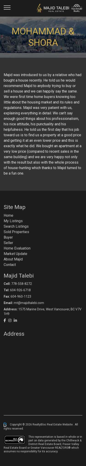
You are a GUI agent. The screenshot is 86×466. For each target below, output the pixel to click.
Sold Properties (16, 232)
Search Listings (16, 226)
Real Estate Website (60, 424)
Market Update (15, 254)
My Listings (13, 221)
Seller (8, 243)
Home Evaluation (17, 248)
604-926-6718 (20, 290)
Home (8, 215)
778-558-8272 (21, 284)
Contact (10, 265)
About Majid (13, 259)
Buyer (8, 237)
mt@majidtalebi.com (29, 303)
